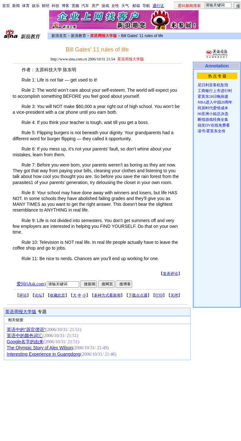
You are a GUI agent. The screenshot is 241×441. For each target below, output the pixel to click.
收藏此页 (57, 295)
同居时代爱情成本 (213, 108)
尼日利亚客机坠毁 (213, 85)
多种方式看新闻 (107, 295)
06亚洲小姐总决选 (213, 114)
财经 (45, 6)
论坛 (38, 295)
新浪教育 (78, 36)
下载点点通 (137, 295)
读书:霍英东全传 (211, 131)
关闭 (174, 295)
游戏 (105, 6)
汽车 (85, 6)
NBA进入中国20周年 (215, 102)
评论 (23, 295)
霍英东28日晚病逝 (213, 96)
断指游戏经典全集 (213, 119)
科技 (55, 6)
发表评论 (170, 273)
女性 (115, 6)
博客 (65, 6)
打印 (159, 295)
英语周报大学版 (20, 311)
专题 (41, 311)
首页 (6, 6)
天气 (125, 6)
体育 (26, 6)
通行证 (158, 6)
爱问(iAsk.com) (31, 284)
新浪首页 (59, 36)
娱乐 (36, 6)
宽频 (75, 6)
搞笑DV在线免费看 (214, 125)
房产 (95, 6)
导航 (146, 6)
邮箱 (136, 6)
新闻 (16, 6)
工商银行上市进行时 (215, 91)
